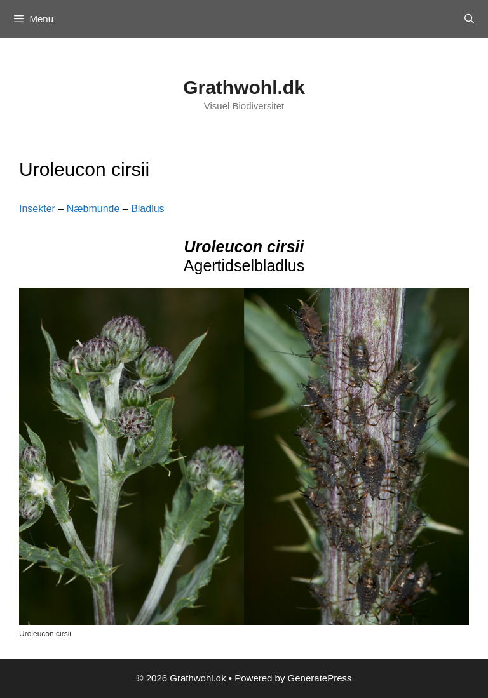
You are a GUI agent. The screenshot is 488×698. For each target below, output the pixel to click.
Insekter (37, 208)
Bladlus (147, 208)
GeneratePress (320, 678)
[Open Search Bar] (469, 19)
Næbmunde (93, 208)
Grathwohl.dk (244, 87)
